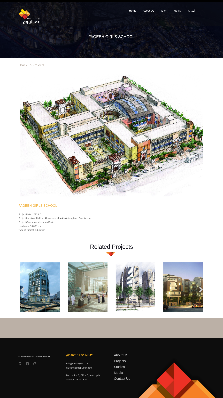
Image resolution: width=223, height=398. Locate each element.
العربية (191, 10)
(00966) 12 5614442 (79, 355)
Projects (120, 361)
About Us (148, 10)
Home (132, 10)
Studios (119, 367)
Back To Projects (32, 65)
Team (164, 10)
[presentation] (21, 290)
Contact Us (122, 378)
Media (177, 10)
